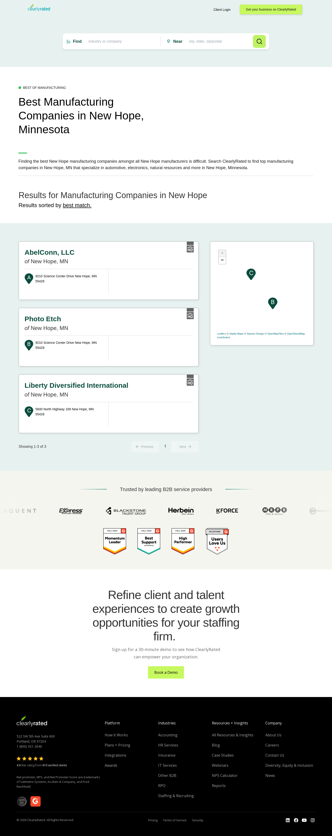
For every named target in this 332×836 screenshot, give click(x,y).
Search (259, 41)
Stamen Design (255, 333)
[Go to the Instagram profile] (312, 820)
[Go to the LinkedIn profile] (287, 820)
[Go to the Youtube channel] (304, 820)
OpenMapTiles (275, 333)
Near (177, 41)
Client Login (222, 10)
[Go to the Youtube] (296, 820)
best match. (77, 205)
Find (77, 41)
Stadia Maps (236, 333)
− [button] (222, 260)
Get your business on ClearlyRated (271, 9)
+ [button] (222, 253)
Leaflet (221, 333)
